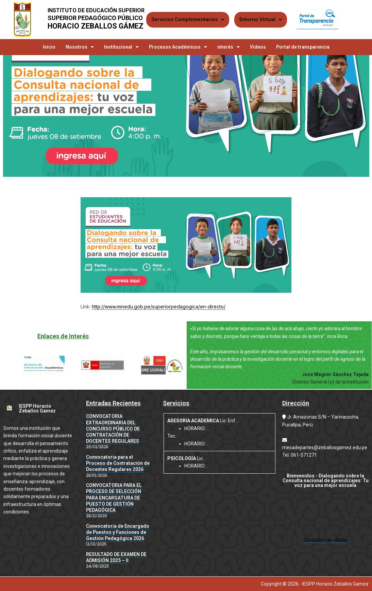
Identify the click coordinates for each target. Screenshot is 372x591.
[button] (29, 365)
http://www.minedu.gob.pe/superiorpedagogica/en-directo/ (158, 306)
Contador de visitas (325, 540)
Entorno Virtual (260, 19)
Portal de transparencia (302, 47)
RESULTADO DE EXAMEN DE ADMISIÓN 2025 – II (116, 557)
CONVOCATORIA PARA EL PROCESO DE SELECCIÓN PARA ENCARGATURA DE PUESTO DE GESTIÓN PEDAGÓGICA (114, 498)
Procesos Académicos (178, 47)
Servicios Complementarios (187, 19)
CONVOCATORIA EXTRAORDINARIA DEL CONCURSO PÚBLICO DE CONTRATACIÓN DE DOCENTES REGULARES (113, 428)
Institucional (121, 47)
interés (228, 47)
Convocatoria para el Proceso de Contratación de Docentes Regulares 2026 (118, 463)
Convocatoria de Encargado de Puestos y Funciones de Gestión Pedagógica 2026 (117, 532)
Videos (258, 47)
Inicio (49, 47)
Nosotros (80, 47)
